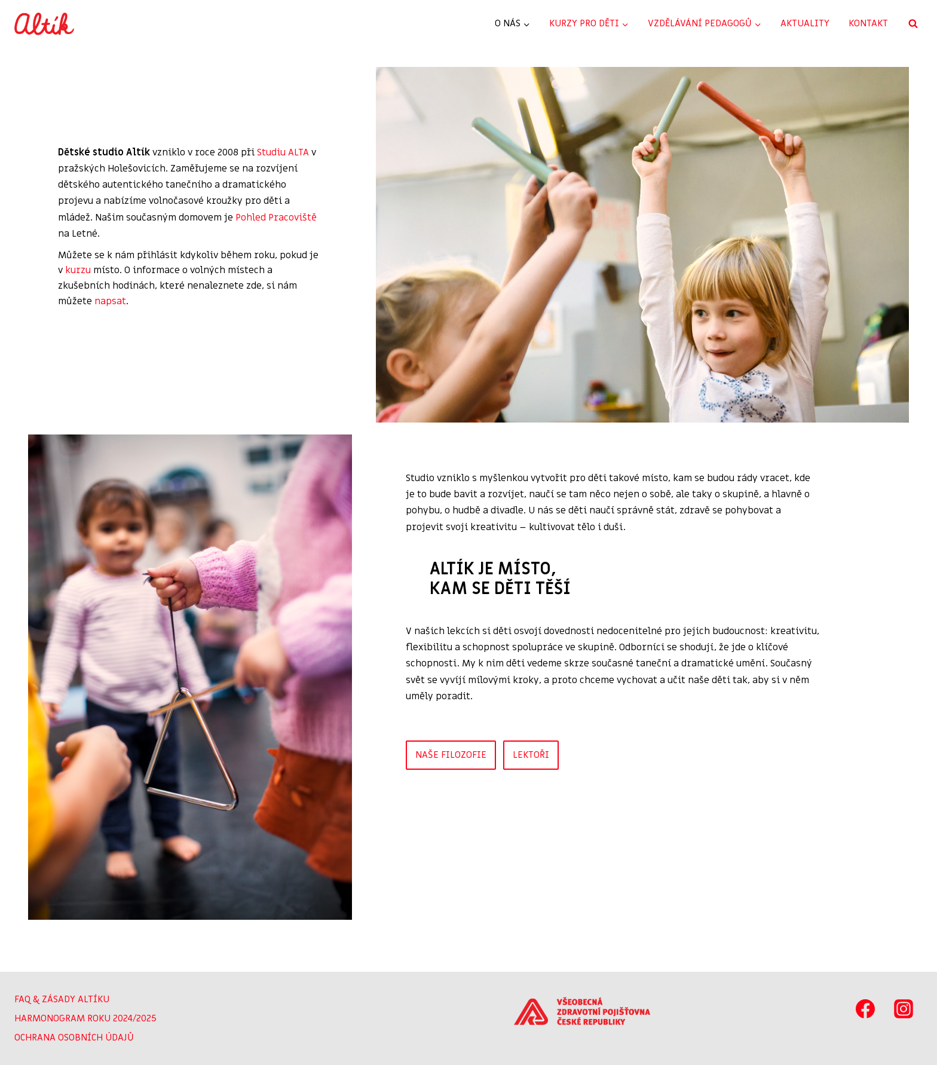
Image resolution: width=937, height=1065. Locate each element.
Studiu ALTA (279, 162)
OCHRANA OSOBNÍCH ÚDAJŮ (74, 1037)
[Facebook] (865, 1009)
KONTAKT (868, 23)
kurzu (74, 264)
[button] (644, 246)
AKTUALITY (804, 23)
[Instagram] (903, 1009)
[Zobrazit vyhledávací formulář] (913, 23)
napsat (106, 294)
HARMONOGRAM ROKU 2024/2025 (85, 1018)
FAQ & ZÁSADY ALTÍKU (61, 999)
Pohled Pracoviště (203, 227)
